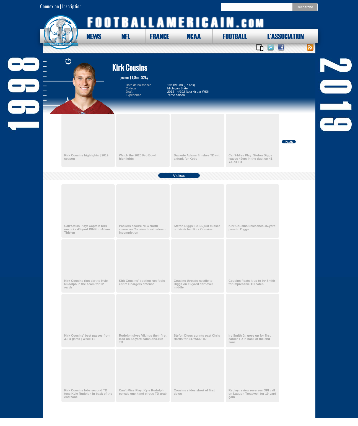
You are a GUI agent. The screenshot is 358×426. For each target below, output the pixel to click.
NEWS (91, 36)
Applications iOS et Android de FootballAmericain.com (260, 47)
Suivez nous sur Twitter (270, 47)
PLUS (289, 141)
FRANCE (158, 36)
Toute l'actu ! (310, 47)
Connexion (49, 6)
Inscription (72, 6)
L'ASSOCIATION (282, 36)
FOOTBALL (231, 36)
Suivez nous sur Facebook (281, 47)
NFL (124, 36)
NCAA (191, 36)
